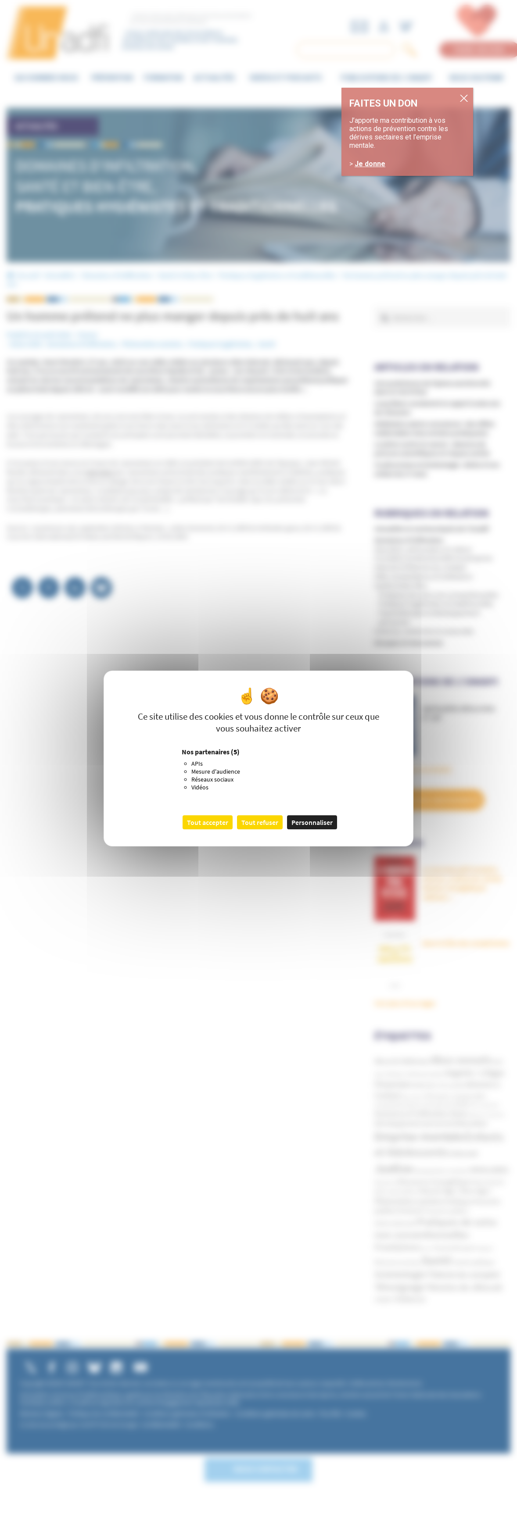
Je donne (398, 157)
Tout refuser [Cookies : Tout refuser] (259, 822)
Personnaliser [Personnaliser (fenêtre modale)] (312, 822)
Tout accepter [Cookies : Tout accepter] (207, 822)
